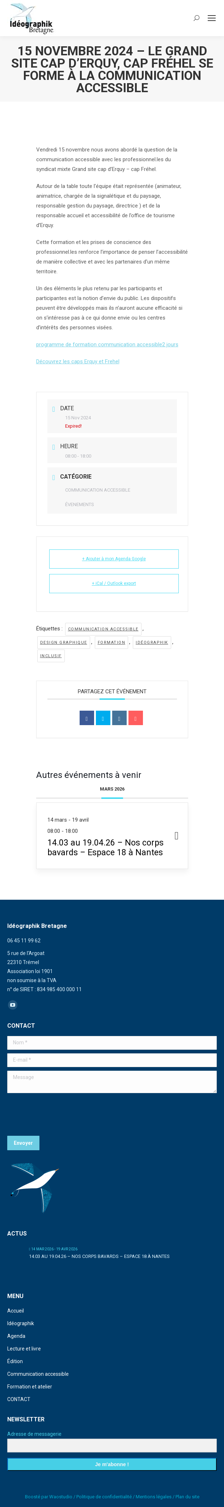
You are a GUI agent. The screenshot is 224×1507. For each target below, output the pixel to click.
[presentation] (62, 1114)
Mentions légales (154, 1496)
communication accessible (103, 629)
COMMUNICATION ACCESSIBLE (97, 490)
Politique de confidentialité (104, 1496)
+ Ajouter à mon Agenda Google (114, 558)
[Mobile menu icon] (212, 18)
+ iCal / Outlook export (114, 583)
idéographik (152, 642)
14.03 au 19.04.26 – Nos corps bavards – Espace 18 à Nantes (99, 1256)
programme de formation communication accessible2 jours (107, 344)
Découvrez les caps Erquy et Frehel (77, 361)
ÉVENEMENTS (79, 504)
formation (112, 642)
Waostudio (60, 1496)
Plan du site (187, 1496)
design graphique (63, 642)
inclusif (51, 656)
